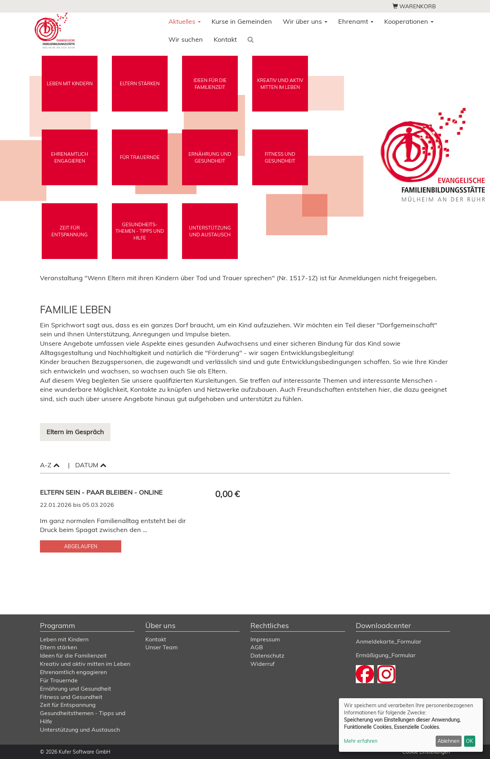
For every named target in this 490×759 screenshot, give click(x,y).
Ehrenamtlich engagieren (73, 672)
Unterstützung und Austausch (80, 729)
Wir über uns (305, 21)
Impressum (265, 639)
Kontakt (225, 39)
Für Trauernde (59, 680)
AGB (256, 647)
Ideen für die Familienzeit (73, 655)
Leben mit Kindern (64, 639)
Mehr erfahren (360, 741)
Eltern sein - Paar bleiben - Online (102, 492)
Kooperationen (409, 21)
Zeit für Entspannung (68, 704)
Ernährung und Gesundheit (75, 688)
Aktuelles (184, 21)
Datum (90, 465)
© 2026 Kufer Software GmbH (75, 752)
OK (469, 741)
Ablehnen (448, 741)
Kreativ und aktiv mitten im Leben (85, 663)
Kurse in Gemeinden (242, 21)
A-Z (50, 465)
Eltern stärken (58, 647)
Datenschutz (267, 655)
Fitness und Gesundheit (71, 696)
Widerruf (262, 663)
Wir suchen (185, 39)
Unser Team (161, 647)
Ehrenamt (355, 21)
